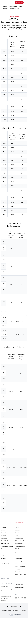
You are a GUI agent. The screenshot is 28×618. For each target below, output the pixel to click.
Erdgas (20, 6)
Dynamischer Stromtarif (6, 540)
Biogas (16, 535)
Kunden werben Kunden (20, 566)
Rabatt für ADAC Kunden (20, 574)
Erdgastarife (17, 530)
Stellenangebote (18, 558)
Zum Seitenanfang (19, 522)
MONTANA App (18, 561)
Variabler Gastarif (19, 538)
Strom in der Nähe (5, 543)
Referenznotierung (15, 8)
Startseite (4, 6)
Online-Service (6, 8)
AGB (21, 606)
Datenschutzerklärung (6, 610)
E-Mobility (3, 553)
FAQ (7, 606)
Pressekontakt (18, 571)
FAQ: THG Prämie (5, 563)
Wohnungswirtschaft (6, 596)
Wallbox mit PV (4, 561)
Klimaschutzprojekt (19, 563)
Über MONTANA (19, 553)
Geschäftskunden (19, 2)
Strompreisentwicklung (6, 548)
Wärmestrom (4, 538)
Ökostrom (3, 527)
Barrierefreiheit (23, 610)
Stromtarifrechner (5, 532)
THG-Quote (3, 558)
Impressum (15, 610)
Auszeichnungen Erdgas (20, 546)
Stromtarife (3, 530)
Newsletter (17, 569)
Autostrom (3, 535)
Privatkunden (4, 586)
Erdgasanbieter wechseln (20, 540)
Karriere (17, 555)
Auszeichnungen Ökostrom (7, 546)
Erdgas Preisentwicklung (20, 548)
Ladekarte (3, 555)
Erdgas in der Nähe (19, 543)
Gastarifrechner (18, 532)
